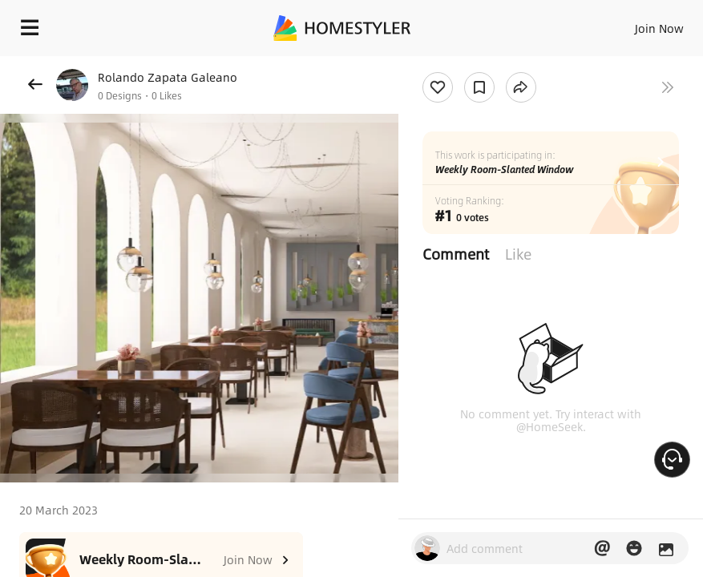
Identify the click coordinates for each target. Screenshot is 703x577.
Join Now (659, 28)
